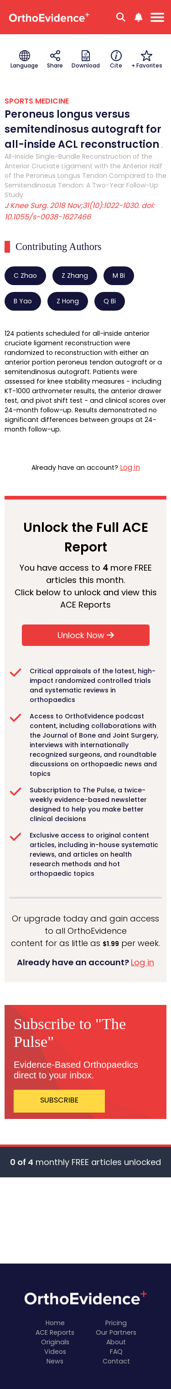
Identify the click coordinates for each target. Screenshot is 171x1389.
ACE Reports (55, 1332)
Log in (130, 467)
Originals (55, 1342)
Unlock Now (85, 635)
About (116, 1342)
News (55, 1361)
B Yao (23, 301)
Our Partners (116, 1332)
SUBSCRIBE (59, 1100)
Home (55, 1322)
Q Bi (110, 301)
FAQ (116, 1351)
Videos (55, 1351)
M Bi (119, 275)
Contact (116, 1361)
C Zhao (25, 275)
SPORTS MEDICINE (37, 101)
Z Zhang (75, 275)
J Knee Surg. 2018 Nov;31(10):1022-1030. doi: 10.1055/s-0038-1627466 (79, 211)
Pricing (116, 1322)
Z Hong (68, 301)
